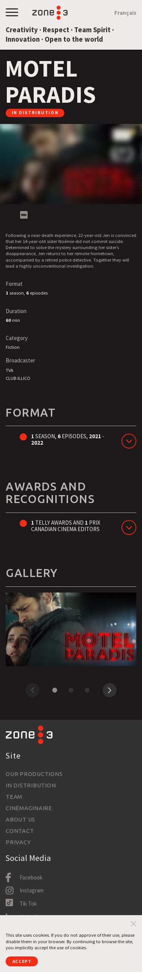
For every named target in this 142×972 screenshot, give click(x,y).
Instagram (32, 890)
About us (20, 819)
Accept (21, 961)
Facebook (31, 877)
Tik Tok (28, 903)
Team (14, 796)
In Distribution (31, 785)
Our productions (34, 774)
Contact (20, 831)
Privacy (18, 842)
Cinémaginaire (29, 808)
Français (125, 12)
